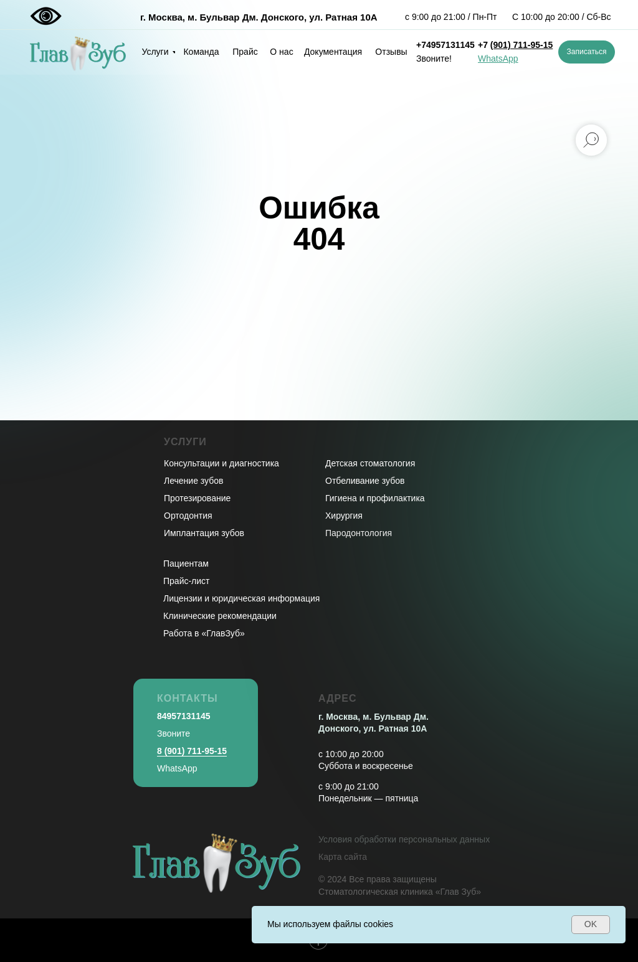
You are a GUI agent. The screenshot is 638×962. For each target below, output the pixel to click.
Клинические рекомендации (220, 616)
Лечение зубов (193, 481)
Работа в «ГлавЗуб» (204, 633)
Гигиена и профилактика (375, 498)
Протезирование (197, 498)
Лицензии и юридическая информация (241, 598)
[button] (586, 52)
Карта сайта (342, 857)
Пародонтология (358, 533)
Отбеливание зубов (364, 481)
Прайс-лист (186, 581)
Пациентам (186, 563)
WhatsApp (177, 768)
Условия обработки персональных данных (404, 839)
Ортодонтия (188, 516)
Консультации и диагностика (221, 463)
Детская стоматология (370, 463)
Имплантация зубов (204, 533)
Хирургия (344, 516)
